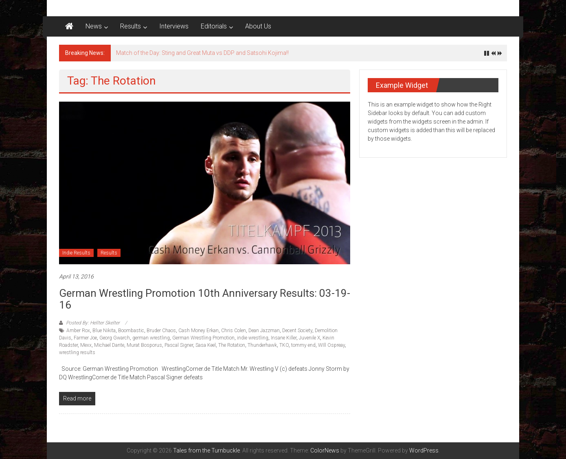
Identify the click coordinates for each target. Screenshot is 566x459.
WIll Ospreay (331, 345)
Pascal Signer (179, 345)
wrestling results (77, 352)
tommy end (303, 345)
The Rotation (231, 345)
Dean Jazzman (264, 330)
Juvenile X (309, 338)
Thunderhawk (262, 345)
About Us (258, 26)
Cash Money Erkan (198, 330)
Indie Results (76, 253)
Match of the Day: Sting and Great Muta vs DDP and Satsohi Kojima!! (202, 53)
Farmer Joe (85, 338)
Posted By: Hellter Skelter (93, 323)
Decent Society (297, 330)
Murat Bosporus (144, 345)
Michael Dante (109, 345)
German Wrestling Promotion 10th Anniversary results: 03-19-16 (204, 299)
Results (130, 26)
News (94, 26)
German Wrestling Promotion (203, 338)
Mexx (86, 345)
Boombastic (131, 330)
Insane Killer (283, 338)
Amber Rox (78, 330)
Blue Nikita (104, 330)
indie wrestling (252, 338)
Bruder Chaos (161, 330)
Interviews (174, 26)
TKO (284, 345)
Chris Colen (233, 330)
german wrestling (151, 338)
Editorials (214, 26)
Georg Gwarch (114, 338)
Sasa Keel (205, 345)
